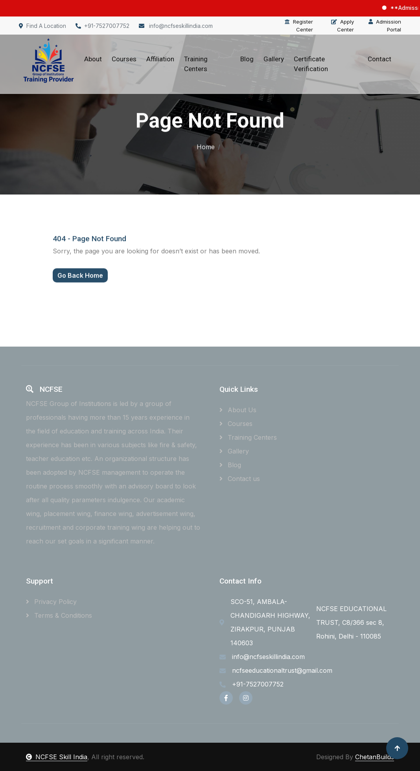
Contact (379, 59)
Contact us (239, 479)
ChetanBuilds (374, 757)
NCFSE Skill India (56, 757)
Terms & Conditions (59, 615)
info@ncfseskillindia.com (176, 25)
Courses (124, 59)
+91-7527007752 (102, 25)
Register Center (299, 25)
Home (206, 145)
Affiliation (160, 59)
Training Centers (196, 64)
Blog (247, 59)
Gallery (273, 59)
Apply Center (342, 25)
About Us (237, 410)
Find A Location (42, 25)
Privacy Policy (51, 602)
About (93, 59)
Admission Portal (384, 25)
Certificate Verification (311, 64)
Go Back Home (80, 282)
